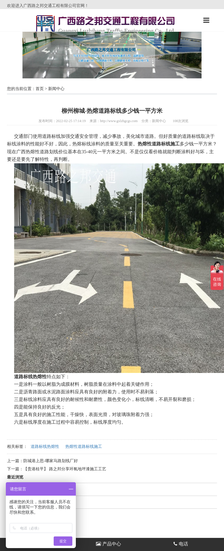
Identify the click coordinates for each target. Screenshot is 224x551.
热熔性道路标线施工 (83, 446)
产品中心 (108, 543)
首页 (40, 89)
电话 (181, 543)
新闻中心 (56, 89)
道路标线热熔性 (45, 446)
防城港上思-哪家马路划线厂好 (51, 461)
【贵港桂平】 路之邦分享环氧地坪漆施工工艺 (64, 469)
